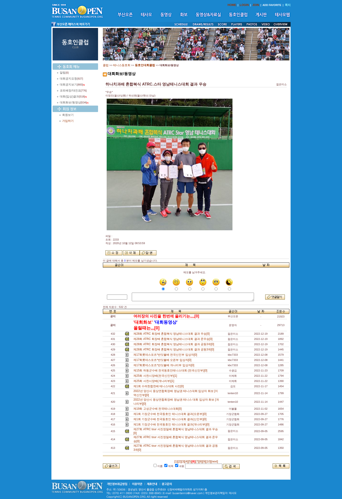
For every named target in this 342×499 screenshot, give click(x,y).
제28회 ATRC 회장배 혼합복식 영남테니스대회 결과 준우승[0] (173, 339)
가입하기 (68, 121)
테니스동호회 (121, 65)
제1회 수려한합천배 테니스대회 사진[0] (159, 386)
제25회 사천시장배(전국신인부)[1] (156, 375)
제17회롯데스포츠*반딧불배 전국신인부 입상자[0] (166, 354)
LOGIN (244, 5)
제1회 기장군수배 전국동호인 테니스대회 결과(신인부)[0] (170, 419)
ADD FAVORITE (272, 5)
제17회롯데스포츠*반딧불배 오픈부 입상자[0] (163, 360)
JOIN (255, 5)
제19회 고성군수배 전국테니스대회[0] (158, 408)
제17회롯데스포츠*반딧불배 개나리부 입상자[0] (164, 365)
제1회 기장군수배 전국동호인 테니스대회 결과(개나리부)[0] (172, 424)
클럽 (106, 65)
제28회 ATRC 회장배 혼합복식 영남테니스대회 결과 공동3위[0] (174, 344)
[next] (214, 461)
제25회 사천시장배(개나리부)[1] (154, 381)
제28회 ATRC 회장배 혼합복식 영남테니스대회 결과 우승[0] (172, 333)
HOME (232, 5)
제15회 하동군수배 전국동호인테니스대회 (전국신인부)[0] (171, 370)
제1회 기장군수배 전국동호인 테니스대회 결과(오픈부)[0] (170, 414)
